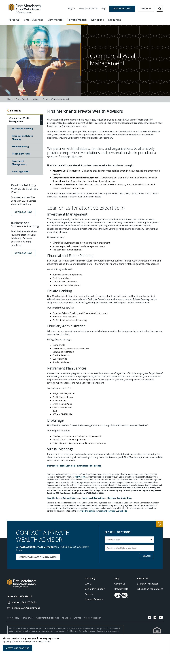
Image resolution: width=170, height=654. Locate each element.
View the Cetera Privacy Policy (61, 500)
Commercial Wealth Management (19, 122)
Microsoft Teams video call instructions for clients (74, 467)
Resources (142, 580)
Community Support (95, 590)
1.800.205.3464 (28, 604)
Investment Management (19, 164)
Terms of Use (27, 619)
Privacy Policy (13, 619)
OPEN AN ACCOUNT (122, 8)
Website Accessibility (92, 619)
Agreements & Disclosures (47, 619)
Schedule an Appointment (26, 609)
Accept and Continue (17, 648)
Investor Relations (94, 601)
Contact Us (119, 585)
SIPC (83, 478)
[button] (23, 214)
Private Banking (20, 148)
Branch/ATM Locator (147, 585)
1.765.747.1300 (45, 548)
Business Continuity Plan (119, 500)
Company (90, 580)
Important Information (93, 500)
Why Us (71, 8)
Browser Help (121, 590)
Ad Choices (66, 619)
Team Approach (20, 173)
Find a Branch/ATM (88, 8)
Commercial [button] (55, 20)
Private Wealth (22, 101)
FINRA (77, 478)
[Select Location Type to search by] (129, 541)
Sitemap (77, 619)
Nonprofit (97, 20)
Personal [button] (14, 20)
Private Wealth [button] (77, 20)
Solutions (35, 101)
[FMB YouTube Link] (161, 619)
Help (103, 8)
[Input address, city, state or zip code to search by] (129, 550)
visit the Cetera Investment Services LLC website (103, 512)
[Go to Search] (160, 9)
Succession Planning (22, 130)
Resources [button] (114, 20)
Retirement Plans (21, 155)
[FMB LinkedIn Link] (155, 619)
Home (10, 101)
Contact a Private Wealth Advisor (38, 559)
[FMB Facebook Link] (149, 619)
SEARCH (147, 557)
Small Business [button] (33, 20)
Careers (89, 595)
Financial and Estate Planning (22, 139)
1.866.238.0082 (27, 548)
